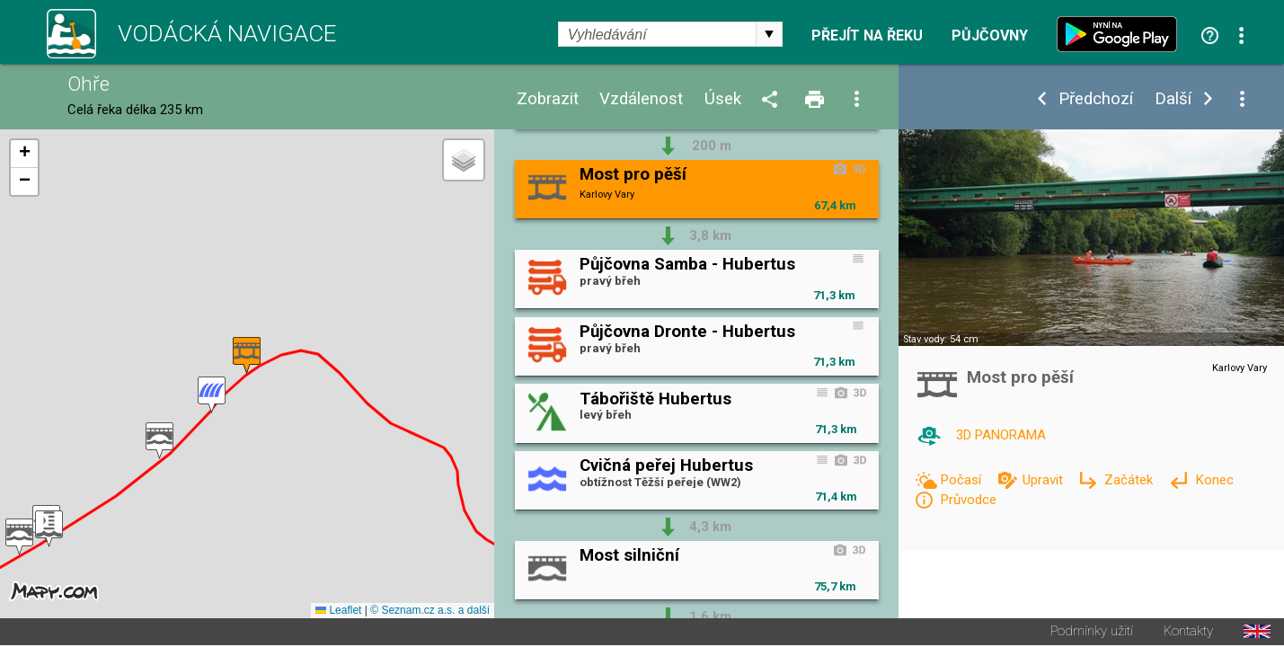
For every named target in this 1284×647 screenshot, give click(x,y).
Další (1173, 99)
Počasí (962, 480)
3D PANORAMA (1001, 435)
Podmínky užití (1091, 633)
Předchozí (1095, 99)
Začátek (1130, 480)
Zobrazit (548, 99)
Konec (1214, 480)
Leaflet (338, 612)
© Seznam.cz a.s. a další (430, 612)
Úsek (722, 99)
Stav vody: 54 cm (940, 339)
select (769, 34)
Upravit (1045, 480)
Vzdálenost (641, 99)
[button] (19, 537)
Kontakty (1188, 633)
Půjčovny (990, 36)
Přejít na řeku (867, 36)
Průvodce (968, 500)
